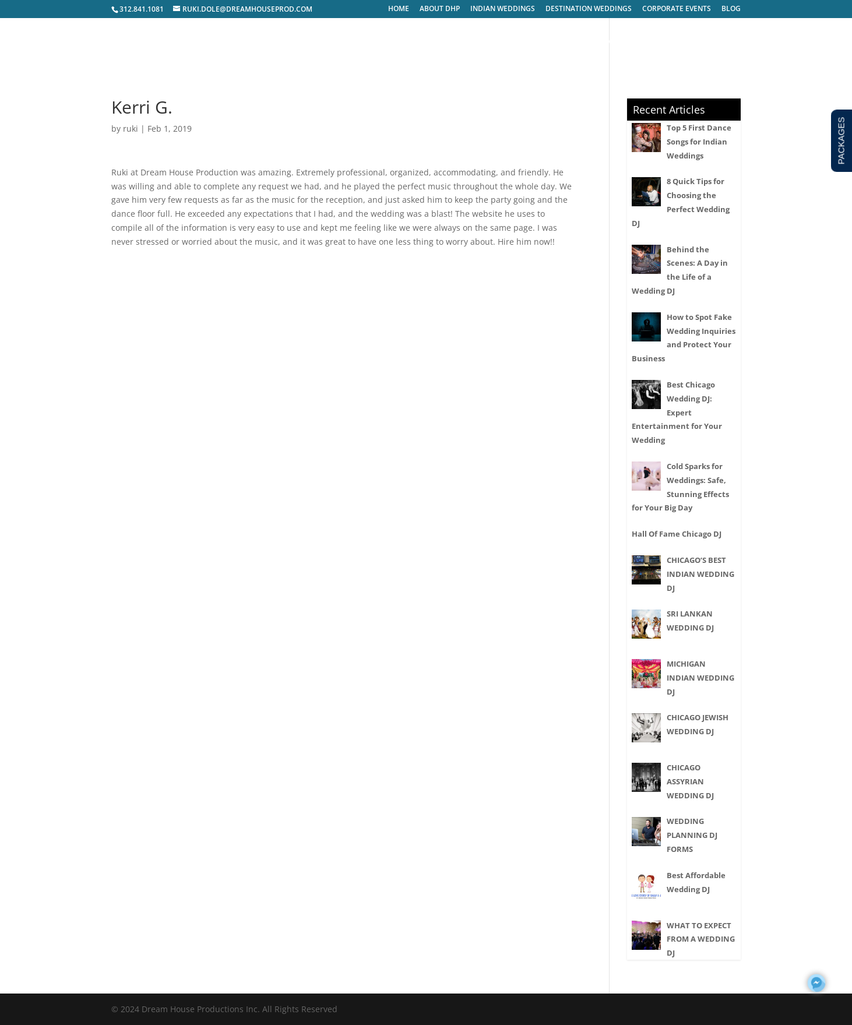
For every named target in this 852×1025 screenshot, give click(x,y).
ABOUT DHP (440, 9)
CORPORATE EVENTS (676, 9)
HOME (398, 9)
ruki (130, 128)
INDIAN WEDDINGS (502, 9)
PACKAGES (519, 41)
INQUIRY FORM (656, 41)
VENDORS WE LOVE (584, 41)
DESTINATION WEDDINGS (588, 9)
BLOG (731, 9)
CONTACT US (719, 41)
